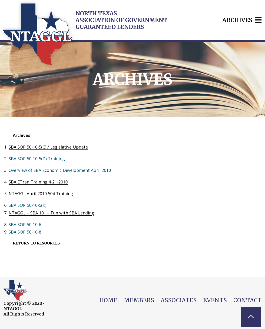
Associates (179, 300)
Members (139, 300)
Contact (247, 300)
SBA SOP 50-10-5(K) (27, 205)
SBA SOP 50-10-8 (25, 232)
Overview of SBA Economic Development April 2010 (60, 170)
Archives (242, 20)
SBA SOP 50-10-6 (25, 224)
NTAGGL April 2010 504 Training (41, 193)
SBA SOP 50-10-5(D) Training (37, 158)
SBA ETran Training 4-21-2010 (38, 182)
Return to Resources (36, 243)
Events (215, 300)
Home (108, 300)
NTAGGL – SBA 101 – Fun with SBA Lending (51, 213)
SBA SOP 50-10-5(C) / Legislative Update (48, 147)
